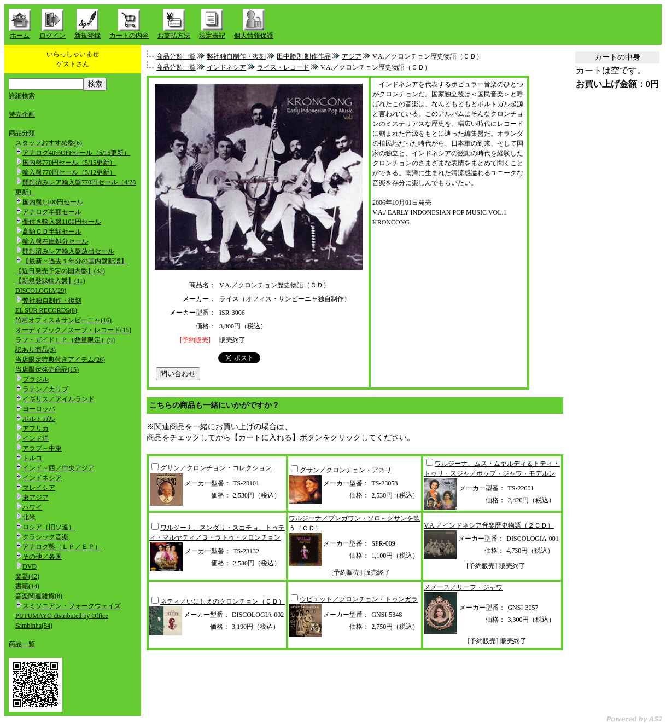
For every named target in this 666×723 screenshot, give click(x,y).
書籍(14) (27, 586)
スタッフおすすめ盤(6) (48, 143)
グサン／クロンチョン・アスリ (346, 470)
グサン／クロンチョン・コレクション (216, 468)
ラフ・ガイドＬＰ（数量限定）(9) (65, 340)
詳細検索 (22, 96)
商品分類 (22, 133)
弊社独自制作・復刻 (51, 300)
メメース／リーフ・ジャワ (463, 587)
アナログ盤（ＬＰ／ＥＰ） (61, 547)
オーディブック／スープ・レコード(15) (73, 330)
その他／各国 (42, 556)
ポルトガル (38, 419)
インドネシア (42, 478)
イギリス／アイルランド (58, 399)
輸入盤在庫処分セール (55, 241)
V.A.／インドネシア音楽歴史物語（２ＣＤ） (489, 525)
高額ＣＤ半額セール (51, 231)
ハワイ (32, 507)
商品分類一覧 (176, 56)
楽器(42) (27, 576)
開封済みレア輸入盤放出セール (68, 251)
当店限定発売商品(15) (47, 369)
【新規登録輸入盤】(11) (50, 281)
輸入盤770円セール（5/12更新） (69, 172)
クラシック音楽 (45, 537)
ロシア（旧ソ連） (48, 527)
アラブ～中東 (42, 448)
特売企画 (22, 114)
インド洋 (35, 438)
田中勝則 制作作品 (304, 56)
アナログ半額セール (51, 212)
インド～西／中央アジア (58, 468)
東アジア (35, 497)
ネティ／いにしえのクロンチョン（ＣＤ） (222, 601)
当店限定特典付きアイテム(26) (60, 359)
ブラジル (35, 379)
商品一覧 (22, 644)
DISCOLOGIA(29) (40, 290)
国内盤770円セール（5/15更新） (69, 162)
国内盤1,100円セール (52, 202)
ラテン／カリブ (45, 389)
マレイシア (38, 487)
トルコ (32, 458)
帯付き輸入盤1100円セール (61, 221)
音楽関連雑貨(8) (38, 596)
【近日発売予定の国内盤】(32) (60, 271)
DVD (29, 566)
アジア (351, 56)
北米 (29, 517)
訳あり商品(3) (35, 350)
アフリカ (35, 428)
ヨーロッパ (38, 409)
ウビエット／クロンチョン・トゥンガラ (359, 599)
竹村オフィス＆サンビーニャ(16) (63, 320)
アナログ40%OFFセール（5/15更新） (76, 153)
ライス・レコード (283, 67)
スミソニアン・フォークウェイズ (71, 606)
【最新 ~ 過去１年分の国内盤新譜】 (75, 261)
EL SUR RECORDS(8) (46, 310)
